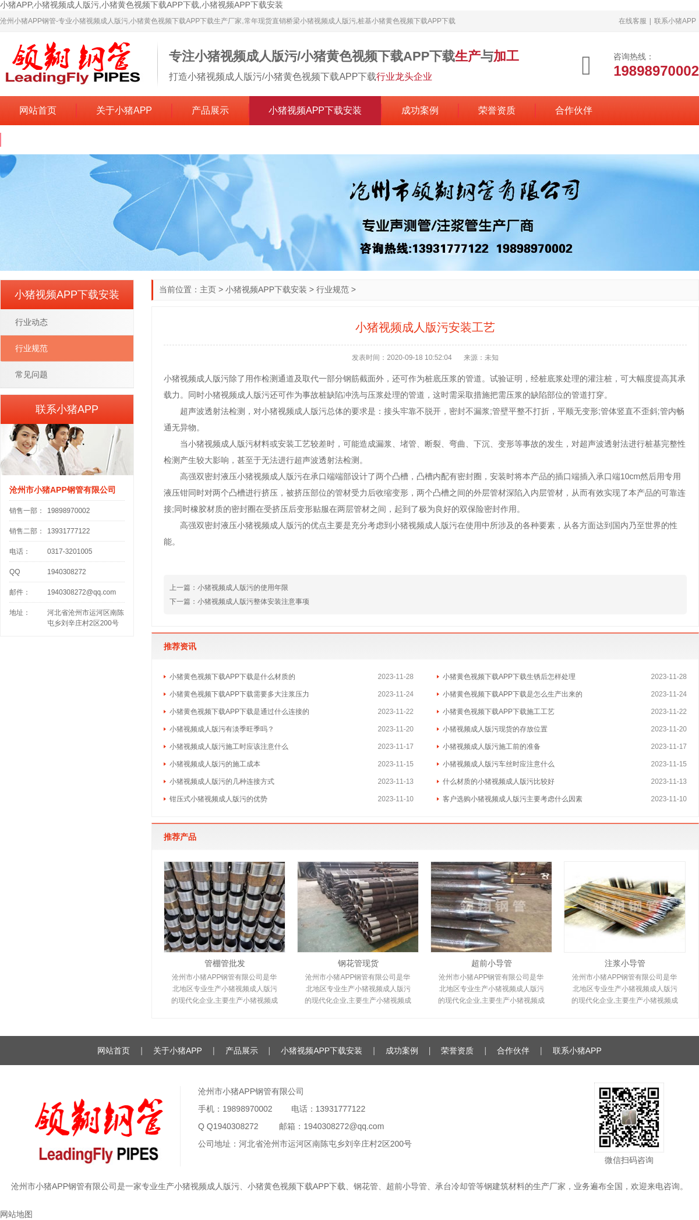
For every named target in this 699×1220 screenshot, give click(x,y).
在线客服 (633, 21)
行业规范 (332, 289)
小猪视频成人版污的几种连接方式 (222, 781)
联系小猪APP (675, 21)
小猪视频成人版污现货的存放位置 (495, 729)
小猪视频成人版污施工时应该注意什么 (229, 746)
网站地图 (16, 1214)
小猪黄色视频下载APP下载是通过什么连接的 (239, 712)
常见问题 (31, 374)
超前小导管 (491, 963)
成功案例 (420, 110)
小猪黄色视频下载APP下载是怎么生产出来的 (512, 694)
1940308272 (236, 1126)
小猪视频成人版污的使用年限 (242, 588)
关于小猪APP (124, 110)
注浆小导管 (625, 963)
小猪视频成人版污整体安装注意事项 (253, 601)
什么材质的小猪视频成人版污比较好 (499, 781)
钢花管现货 (358, 963)
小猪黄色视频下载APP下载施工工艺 (499, 712)
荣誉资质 (497, 110)
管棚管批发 (224, 963)
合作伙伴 (573, 110)
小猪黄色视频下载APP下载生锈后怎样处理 (509, 677)
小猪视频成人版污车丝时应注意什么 (499, 764)
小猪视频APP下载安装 (315, 110)
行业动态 (31, 322)
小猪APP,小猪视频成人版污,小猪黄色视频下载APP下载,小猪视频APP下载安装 (141, 4)
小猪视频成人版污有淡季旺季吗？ (222, 729)
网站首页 (38, 110)
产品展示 (210, 110)
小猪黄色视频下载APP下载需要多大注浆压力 (239, 694)
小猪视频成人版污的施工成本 (215, 764)
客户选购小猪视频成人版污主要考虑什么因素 (512, 799)
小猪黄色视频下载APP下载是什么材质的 (232, 677)
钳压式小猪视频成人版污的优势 (218, 799)
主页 (208, 289)
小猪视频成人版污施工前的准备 (492, 746)
